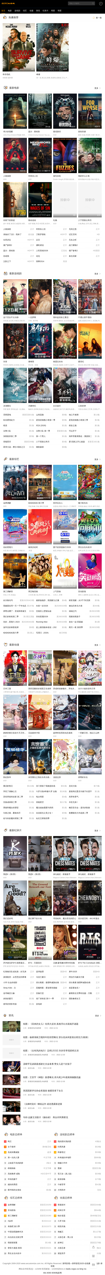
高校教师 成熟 (27, 1173)
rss (85, 1269)
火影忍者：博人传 (77, 1237)
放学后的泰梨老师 (18, 627)
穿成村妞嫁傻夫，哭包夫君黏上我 (67, 688)
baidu (68, 1269)
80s (44, 1273)
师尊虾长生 (83, 777)
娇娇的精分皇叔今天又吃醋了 (15, 733)
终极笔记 (77, 1152)
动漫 (31, 11)
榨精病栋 (27, 1168)
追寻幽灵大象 (18, 993)
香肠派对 (77, 1205)
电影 (10, 11)
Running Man (51, 622)
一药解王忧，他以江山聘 (88, 733)
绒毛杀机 (57, 176)
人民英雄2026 (51, 250)
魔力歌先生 (83, 503)
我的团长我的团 (77, 1141)
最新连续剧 (15, 273)
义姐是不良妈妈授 (27, 1163)
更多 (97, 88)
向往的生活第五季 (27, 1237)
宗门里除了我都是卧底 (51, 786)
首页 (3, 11)
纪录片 (45, 11)
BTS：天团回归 (35, 963)
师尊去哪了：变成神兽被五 (18, 611)
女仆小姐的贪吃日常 (86, 688)
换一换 (97, 18)
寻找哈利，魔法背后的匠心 (64, 918)
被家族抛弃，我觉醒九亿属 (51, 600)
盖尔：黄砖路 (34, 131)
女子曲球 (27, 1146)
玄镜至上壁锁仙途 (51, 611)
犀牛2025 (84, 971)
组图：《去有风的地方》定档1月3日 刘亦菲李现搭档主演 (51, 1050)
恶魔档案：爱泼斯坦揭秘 (51, 988)
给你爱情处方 (18, 420)
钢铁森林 (51, 447)
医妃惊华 (7, 777)
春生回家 (84, 256)
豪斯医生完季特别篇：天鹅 (84, 993)
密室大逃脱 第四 (27, 1248)
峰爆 (38, 74)
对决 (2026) (51, 425)
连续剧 (17, 11)
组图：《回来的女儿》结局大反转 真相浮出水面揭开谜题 (50, 1024)
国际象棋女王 (84, 998)
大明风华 (77, 1190)
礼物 (55, 220)
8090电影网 (57, 1273)
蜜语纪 (81, 361)
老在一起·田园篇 (84, 622)
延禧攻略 (77, 1179)
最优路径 (57, 131)
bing (81, 1269)
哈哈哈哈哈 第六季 (36, 503)
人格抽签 (7, 176)
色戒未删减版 (27, 1152)
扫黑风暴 (77, 1146)
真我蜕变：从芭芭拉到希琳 (18, 977)
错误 (18, 425)
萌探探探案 (27, 1242)
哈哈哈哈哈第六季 (18, 633)
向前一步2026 (51, 606)
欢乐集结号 (18, 600)
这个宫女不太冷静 (11, 317)
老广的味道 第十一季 (51, 998)
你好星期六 (8, 547)
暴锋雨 (31, 361)
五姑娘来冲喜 (34, 733)
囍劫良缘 (82, 131)
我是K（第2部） (10, 874)
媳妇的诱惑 (27, 1184)
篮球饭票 (51, 971)
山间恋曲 (51, 414)
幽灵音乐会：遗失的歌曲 (84, 807)
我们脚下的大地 (35, 918)
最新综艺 (14, 459)
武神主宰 (77, 1210)
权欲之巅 (84, 425)
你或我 (18, 256)
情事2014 (51, 261)
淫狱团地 (18, 414)
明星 (53, 11)
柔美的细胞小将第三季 (84, 420)
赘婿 (77, 1168)
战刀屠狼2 (84, 245)
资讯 (38, 11)
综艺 (25, 11)
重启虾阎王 (18, 786)
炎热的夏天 (18, 998)
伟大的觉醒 (8, 131)
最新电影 (14, 87)
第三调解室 (8, 591)
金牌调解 (7, 503)
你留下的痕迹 (9, 220)
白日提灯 (57, 406)
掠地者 (51, 1004)
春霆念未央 (58, 361)
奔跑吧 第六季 (27, 1226)
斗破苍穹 (77, 1184)
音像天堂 (51, 993)
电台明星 (51, 796)
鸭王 (27, 1141)
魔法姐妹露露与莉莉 (51, 807)
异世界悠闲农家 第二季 (18, 796)
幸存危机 (6, 74)
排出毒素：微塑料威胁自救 (51, 982)
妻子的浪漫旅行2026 (62, 547)
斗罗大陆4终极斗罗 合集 (51, 791)
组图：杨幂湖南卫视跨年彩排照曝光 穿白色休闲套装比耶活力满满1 (55, 1037)
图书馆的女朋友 (27, 1190)
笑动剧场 (82, 591)
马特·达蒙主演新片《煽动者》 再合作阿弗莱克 (45, 1117)
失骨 (5, 361)
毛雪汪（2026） (51, 633)
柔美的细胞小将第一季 (51, 420)
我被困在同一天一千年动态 (18, 606)
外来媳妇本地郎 (77, 1157)
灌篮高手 (77, 1253)
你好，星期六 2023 (18, 622)
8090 (49, 1273)
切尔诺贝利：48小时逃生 (89, 918)
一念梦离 (32, 317)
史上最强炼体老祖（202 (51, 627)
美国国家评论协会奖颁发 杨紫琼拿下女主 (43, 1091)
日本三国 (7, 688)
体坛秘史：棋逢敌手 (61, 874)
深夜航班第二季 (18, 436)
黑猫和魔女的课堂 (18, 807)
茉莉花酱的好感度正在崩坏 (39, 688)
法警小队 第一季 (51, 431)
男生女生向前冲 (85, 547)
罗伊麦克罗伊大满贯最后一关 (15, 963)
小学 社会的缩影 (18, 982)
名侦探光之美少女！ (51, 813)
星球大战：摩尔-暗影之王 (18, 447)
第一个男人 (51, 436)
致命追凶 (32, 220)
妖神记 (77, 1242)
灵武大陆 (84, 786)
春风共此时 (33, 547)
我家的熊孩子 (84, 616)
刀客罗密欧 (51, 234)
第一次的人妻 (27, 1157)
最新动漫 (14, 644)
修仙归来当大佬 (84, 606)
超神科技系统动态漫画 (62, 733)
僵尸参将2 (18, 245)
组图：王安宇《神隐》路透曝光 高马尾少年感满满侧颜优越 (52, 1077)
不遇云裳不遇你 (85, 317)
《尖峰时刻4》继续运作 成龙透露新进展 (42, 1104)
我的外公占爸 (84, 176)
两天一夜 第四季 (84, 627)
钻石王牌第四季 (51, 818)
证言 (51, 240)
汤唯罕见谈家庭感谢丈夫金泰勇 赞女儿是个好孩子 (47, 1064)
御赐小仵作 (77, 1163)
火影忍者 (77, 1248)
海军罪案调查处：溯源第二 (84, 436)
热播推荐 (13, 17)
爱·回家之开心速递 (84, 441)
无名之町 (84, 240)
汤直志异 (57, 777)
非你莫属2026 (51, 616)
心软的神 (82, 406)
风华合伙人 (58, 503)
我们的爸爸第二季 (18, 616)
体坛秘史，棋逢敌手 (86, 874)
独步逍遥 (77, 1215)
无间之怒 (84, 229)
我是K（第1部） (35, 874)
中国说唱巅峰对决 (27, 1231)
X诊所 (27, 1221)
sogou (73, 1269)
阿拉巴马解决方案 (84, 977)
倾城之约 (84, 611)
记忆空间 (84, 234)
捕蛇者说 (51, 245)
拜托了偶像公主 (18, 791)
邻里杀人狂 (33, 176)
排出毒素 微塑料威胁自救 (84, 982)
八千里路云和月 (85, 220)
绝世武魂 (77, 1226)
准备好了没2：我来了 (18, 234)
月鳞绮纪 (32, 406)
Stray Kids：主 (18, 988)
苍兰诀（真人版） (77, 1173)
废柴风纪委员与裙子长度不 (84, 791)
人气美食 (57, 591)
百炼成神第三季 (18, 802)
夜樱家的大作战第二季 (84, 813)
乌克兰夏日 (51, 977)
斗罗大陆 (77, 1221)
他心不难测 (84, 414)
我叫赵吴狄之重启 (60, 317)
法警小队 (18, 431)
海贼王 (77, 1231)
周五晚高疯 (33, 591)
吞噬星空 (18, 441)
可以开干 (84, 431)
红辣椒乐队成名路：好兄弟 (18, 971)
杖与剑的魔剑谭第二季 (18, 818)
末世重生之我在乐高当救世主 (40, 777)
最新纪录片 (15, 830)
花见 (51, 256)
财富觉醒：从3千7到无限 (84, 600)
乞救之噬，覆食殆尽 (18, 813)
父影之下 (18, 261)
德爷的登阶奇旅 (18, 1004)
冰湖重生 (7, 406)
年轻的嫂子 (27, 1179)
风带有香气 (84, 796)
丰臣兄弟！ (84, 802)
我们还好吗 (8, 918)
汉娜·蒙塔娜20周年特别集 (64, 963)
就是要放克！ (84, 988)
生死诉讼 (18, 240)
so (78, 1269)
